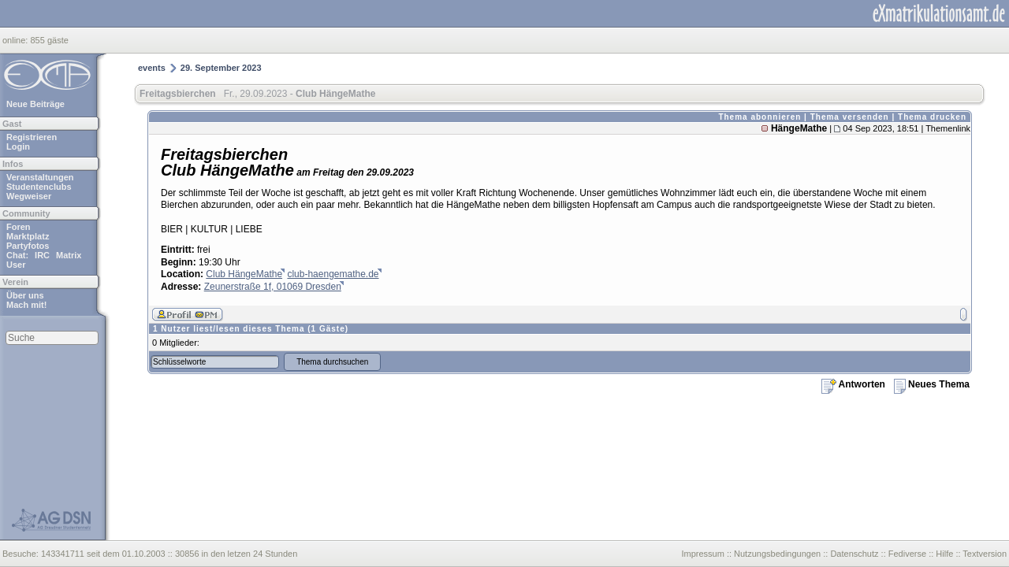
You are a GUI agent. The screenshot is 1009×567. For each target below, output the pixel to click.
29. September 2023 (221, 67)
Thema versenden (849, 117)
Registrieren (31, 137)
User (15, 264)
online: (16, 40)
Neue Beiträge (35, 104)
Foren (18, 227)
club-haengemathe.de (332, 274)
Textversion (984, 553)
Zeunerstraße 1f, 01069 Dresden (272, 286)
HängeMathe (799, 128)
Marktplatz (27, 236)
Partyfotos (27, 245)
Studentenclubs (39, 186)
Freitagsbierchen (178, 93)
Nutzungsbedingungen (777, 553)
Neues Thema (932, 384)
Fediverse (907, 553)
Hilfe (944, 553)
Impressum (702, 553)
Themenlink (947, 128)
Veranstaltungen (40, 177)
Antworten (853, 384)
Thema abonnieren (759, 117)
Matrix (68, 255)
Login (18, 146)
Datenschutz (854, 553)
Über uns (25, 295)
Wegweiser (28, 196)
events (152, 67)
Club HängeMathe (244, 274)
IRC (42, 255)
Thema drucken (932, 117)
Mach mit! (26, 304)
